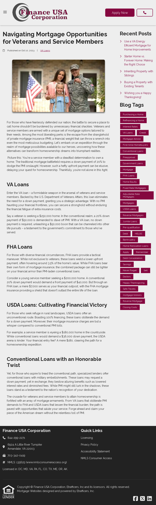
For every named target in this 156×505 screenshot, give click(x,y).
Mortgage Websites (29, 491)
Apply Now (120, 13)
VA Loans (45, 50)
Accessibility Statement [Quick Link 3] (95, 451)
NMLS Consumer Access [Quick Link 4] (96, 458)
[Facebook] (135, 499)
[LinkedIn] (149, 499)
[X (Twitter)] (142, 499)
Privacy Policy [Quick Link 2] (89, 444)
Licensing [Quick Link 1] (87, 437)
